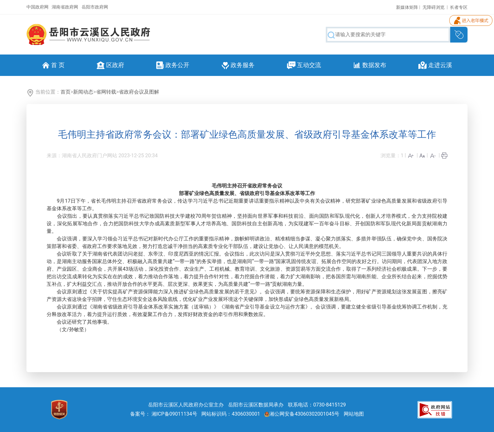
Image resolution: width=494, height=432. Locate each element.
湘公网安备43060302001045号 (301, 414)
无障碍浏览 (433, 7)
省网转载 (106, 92)
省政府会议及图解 (139, 92)
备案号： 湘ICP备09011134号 (163, 414)
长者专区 (459, 7)
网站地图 (354, 414)
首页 (65, 92)
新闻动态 (83, 92)
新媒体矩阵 (407, 7)
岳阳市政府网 (95, 6)
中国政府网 (37, 6)
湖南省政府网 (65, 6)
